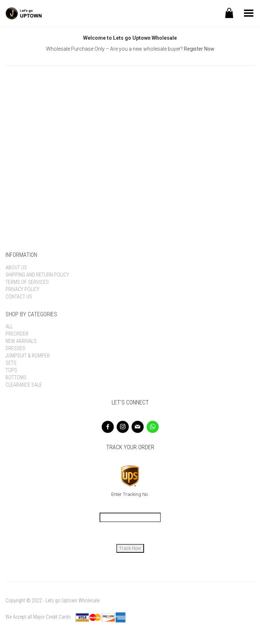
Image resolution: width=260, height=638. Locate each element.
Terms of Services (27, 282)
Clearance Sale (23, 385)
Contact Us (18, 297)
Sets (10, 363)
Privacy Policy (22, 289)
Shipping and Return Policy (37, 275)
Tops (11, 370)
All (9, 326)
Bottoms (16, 377)
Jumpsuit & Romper (27, 356)
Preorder (16, 334)
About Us (16, 267)
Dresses (15, 348)
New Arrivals (20, 341)
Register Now (199, 49)
